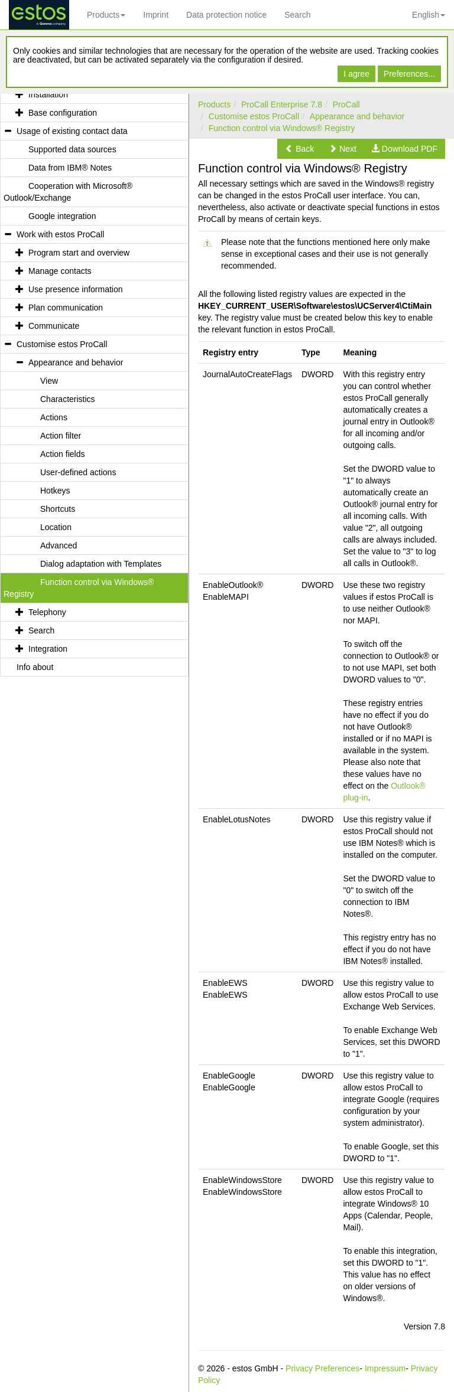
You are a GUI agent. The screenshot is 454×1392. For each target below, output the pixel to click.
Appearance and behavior (357, 116)
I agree (356, 74)
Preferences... (409, 74)
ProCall (346, 104)
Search (297, 14)
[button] (299, 149)
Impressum (385, 1368)
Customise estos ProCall (254, 116)
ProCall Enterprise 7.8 (281, 104)
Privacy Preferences (322, 1368)
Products (106, 14)
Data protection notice (226, 14)
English (428, 14)
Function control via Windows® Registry (282, 128)
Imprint (155, 14)
